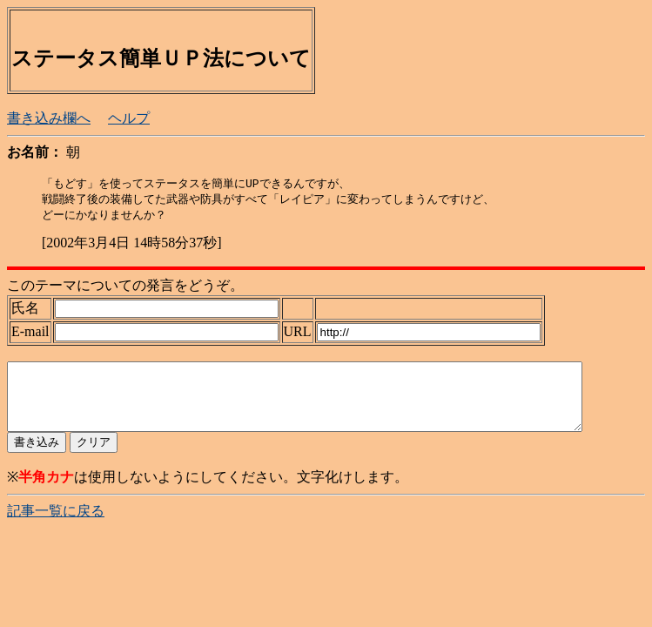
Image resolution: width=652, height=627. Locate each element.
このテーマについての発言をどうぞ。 (125, 287)
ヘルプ (129, 118)
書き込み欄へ (49, 118)
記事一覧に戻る (55, 526)
